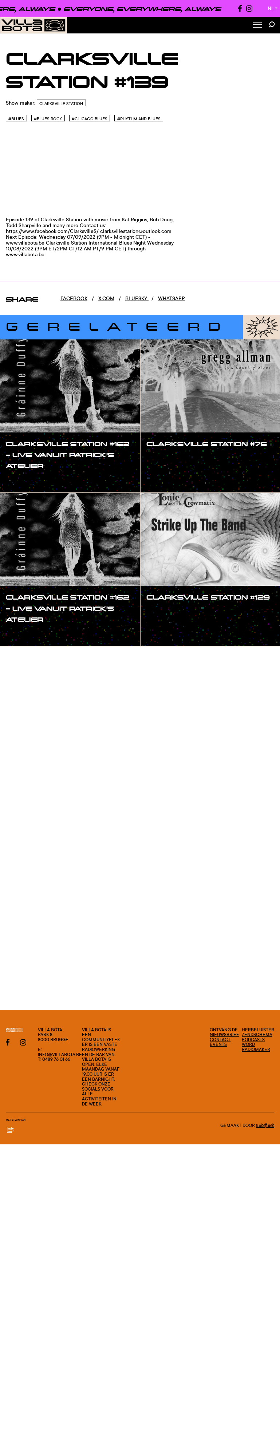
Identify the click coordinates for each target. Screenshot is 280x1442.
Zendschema (257, 1034)
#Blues (16, 119)
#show (21, 481)
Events (218, 1044)
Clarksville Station (61, 103)
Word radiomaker (256, 1046)
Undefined (265, 1125)
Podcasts (253, 1039)
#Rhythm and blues (139, 119)
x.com (106, 298)
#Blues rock (48, 119)
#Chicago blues (89, 119)
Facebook (73, 298)
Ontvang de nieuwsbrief (224, 1032)
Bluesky (137, 298)
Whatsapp (171, 298)
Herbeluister (258, 1030)
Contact (220, 1039)
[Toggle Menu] (257, 25)
